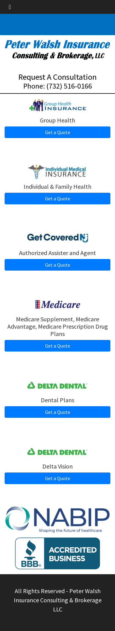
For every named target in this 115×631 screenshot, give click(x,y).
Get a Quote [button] (57, 132)
